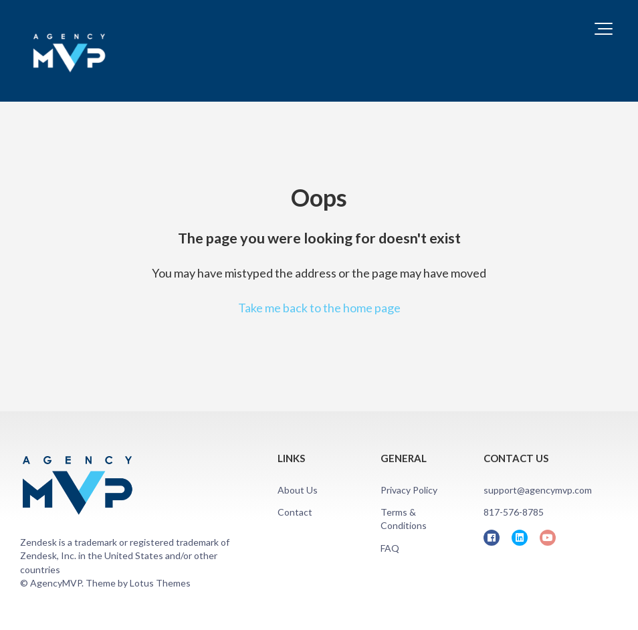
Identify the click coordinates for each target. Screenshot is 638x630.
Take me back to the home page (319, 307)
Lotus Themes (160, 583)
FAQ (390, 548)
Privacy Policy (409, 490)
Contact (295, 512)
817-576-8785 (514, 512)
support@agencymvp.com (538, 490)
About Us (298, 490)
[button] (603, 28)
